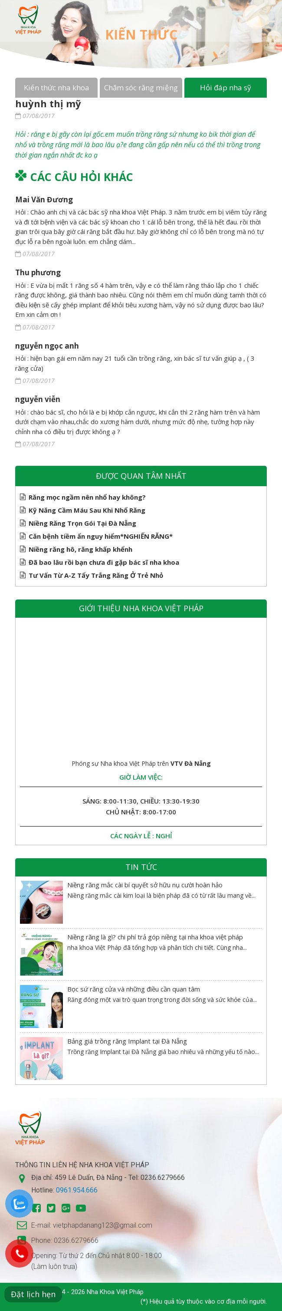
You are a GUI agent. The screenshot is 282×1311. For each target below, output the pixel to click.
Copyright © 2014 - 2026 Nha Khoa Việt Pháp (79, 1292)
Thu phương (38, 272)
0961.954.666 (77, 1190)
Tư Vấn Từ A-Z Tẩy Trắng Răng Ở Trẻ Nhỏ (96, 575)
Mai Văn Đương (44, 199)
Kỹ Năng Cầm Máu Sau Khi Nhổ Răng (87, 510)
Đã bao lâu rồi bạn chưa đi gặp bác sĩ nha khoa (104, 562)
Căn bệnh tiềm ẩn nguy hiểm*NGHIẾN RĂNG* (101, 536)
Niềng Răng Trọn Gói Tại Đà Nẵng (82, 523)
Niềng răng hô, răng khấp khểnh (80, 549)
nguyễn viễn (37, 399)
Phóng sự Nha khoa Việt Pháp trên (141, 763)
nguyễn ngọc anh (47, 346)
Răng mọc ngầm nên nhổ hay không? (87, 497)
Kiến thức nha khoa (56, 87)
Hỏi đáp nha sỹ (225, 87)
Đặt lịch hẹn (33, 1294)
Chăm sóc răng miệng (141, 87)
